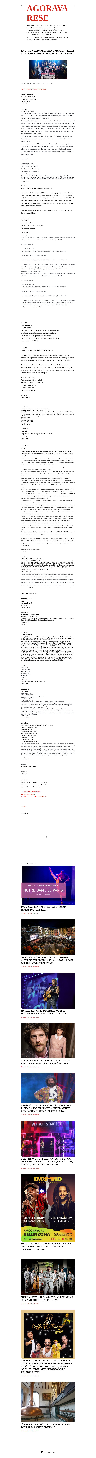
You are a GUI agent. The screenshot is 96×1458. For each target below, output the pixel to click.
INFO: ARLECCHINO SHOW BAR (33, 89)
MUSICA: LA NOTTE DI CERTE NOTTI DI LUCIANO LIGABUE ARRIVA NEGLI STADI (43, 1012)
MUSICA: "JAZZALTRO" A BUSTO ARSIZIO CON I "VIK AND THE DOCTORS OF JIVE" (47, 1299)
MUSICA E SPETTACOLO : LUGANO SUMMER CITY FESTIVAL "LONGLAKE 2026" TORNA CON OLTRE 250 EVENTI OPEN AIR (47, 960)
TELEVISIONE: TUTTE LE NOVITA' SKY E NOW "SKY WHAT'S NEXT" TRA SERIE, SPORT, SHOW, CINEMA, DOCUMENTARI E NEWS (47, 1161)
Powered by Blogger (48, 1452)
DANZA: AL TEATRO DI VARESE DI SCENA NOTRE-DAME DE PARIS (43, 908)
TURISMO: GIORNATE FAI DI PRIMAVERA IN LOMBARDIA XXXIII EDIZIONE (45, 1426)
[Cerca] (74, 5)
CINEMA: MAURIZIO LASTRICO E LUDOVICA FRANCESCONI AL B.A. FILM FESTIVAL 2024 (45, 1062)
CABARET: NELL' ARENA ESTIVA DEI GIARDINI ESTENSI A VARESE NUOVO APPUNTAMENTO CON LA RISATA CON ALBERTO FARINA (46, 1108)
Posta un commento (33, 913)
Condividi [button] (23, 806)
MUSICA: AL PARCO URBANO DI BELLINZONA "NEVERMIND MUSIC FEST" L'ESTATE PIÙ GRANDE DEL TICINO (46, 1246)
